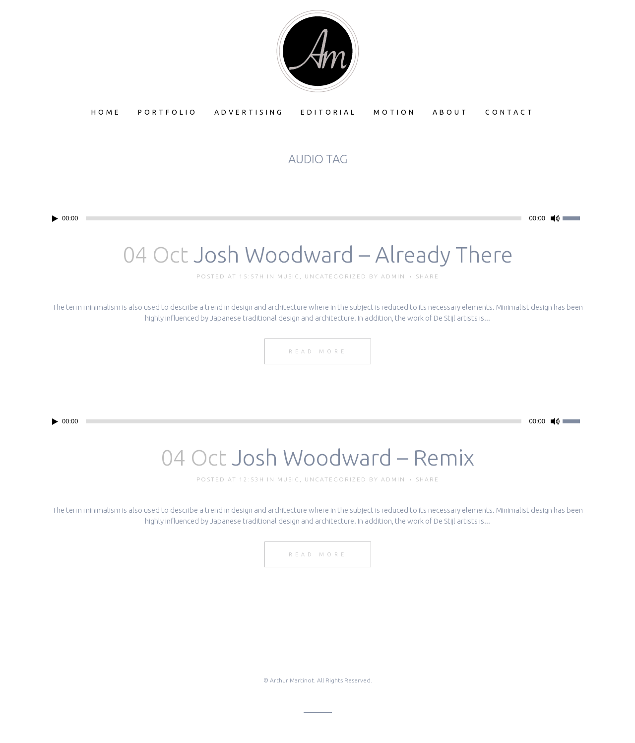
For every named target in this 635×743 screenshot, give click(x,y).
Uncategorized (336, 276)
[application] (317, 218)
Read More (318, 351)
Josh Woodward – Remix (353, 457)
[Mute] (555, 218)
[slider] (304, 218)
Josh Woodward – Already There (353, 254)
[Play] (55, 218)
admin (393, 276)
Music (288, 276)
